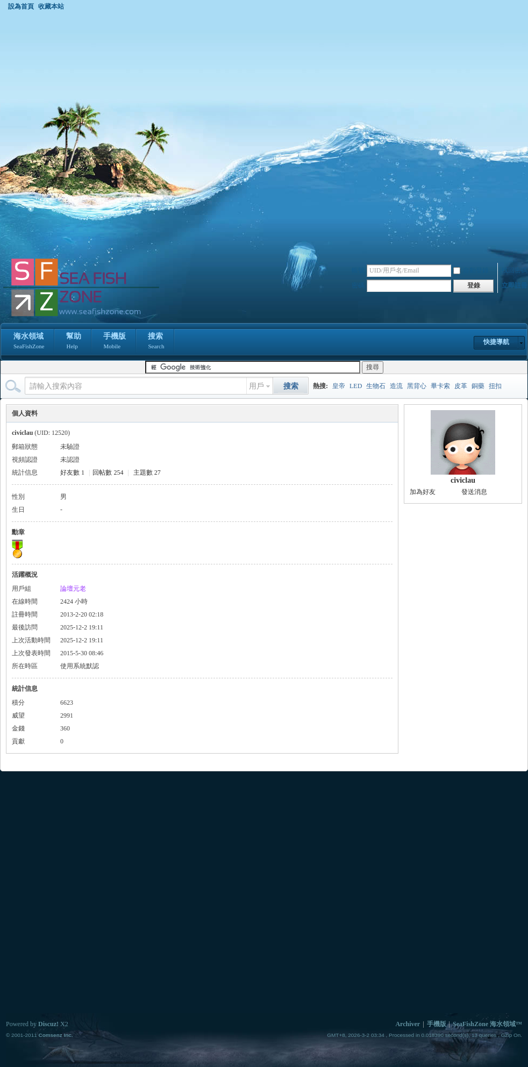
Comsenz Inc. (55, 1035)
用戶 (256, 386)
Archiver (407, 1024)
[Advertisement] (124, 134)
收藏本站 (51, 6)
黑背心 (416, 386)
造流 (396, 386)
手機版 (114, 342)
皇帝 (338, 386)
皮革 (460, 386)
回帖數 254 (107, 472)
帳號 (358, 270)
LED (355, 386)
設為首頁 (21, 6)
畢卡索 (440, 386)
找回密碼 (514, 270)
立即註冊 (514, 285)
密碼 (358, 285)
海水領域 (28, 342)
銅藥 (478, 386)
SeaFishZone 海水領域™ (487, 1024)
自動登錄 (471, 270)
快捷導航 (496, 342)
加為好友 (423, 492)
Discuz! (48, 1024)
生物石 (376, 386)
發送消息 (474, 492)
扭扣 (495, 386)
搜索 (156, 342)
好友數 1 (72, 472)
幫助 (73, 342)
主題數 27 (147, 472)
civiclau (463, 480)
